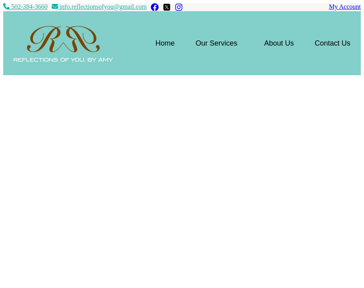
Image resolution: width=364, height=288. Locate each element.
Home (165, 43)
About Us (279, 43)
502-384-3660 (25, 6)
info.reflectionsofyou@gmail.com (99, 6)
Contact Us (332, 43)
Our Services (216, 43)
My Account (345, 6)
